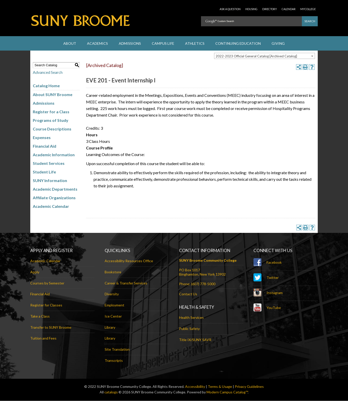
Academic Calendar (51, 206)
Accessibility (195, 387)
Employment (114, 306)
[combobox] (264, 56)
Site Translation (117, 350)
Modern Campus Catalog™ (227, 393)
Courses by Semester (47, 283)
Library (110, 328)
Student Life (44, 172)
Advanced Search (48, 72)
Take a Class (40, 317)
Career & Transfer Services (126, 283)
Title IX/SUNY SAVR (195, 340)
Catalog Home (46, 86)
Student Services (49, 163)
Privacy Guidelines (249, 387)
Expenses (42, 138)
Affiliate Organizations (54, 198)
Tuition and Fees (43, 339)
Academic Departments (55, 189)
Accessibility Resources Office (129, 261)
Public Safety (189, 329)
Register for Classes (46, 306)
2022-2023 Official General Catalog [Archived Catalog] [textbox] (256, 57)
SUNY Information (50, 181)
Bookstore (113, 272)
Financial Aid (44, 146)
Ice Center (113, 317)
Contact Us (188, 295)
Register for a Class (51, 112)
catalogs (111, 393)
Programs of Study (50, 120)
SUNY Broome (80, 22)
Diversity (112, 295)
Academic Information (54, 155)
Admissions (43, 103)
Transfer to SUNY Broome (50, 328)
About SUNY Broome (52, 95)
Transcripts (114, 361)
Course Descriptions (52, 129)
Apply (34, 272)
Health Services (191, 318)
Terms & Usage (220, 387)
